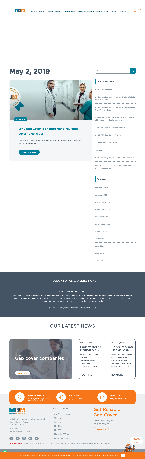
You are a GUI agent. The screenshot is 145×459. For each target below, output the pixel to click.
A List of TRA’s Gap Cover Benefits (110, 128)
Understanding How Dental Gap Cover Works (115, 158)
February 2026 (101, 188)
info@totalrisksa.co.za (118, 399)
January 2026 (101, 195)
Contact (114, 11)
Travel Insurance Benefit (86, 11)
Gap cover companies (104, 90)
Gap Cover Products (38, 11)
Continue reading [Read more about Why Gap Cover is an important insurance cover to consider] (29, 152)
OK (123, 455)
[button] (139, 3)
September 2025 (102, 224)
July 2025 (99, 239)
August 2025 (101, 232)
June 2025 (99, 246)
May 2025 (99, 253)
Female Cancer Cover (69, 11)
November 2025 (102, 210)
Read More (86, 375)
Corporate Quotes (54, 11)
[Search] (133, 71)
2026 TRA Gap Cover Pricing (108, 135)
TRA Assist (122, 11)
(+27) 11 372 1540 (75, 399)
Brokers (106, 11)
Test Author (100, 150)
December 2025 (102, 202)
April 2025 (99, 261)
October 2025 (101, 217)
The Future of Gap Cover (106, 143)
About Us (99, 11)
